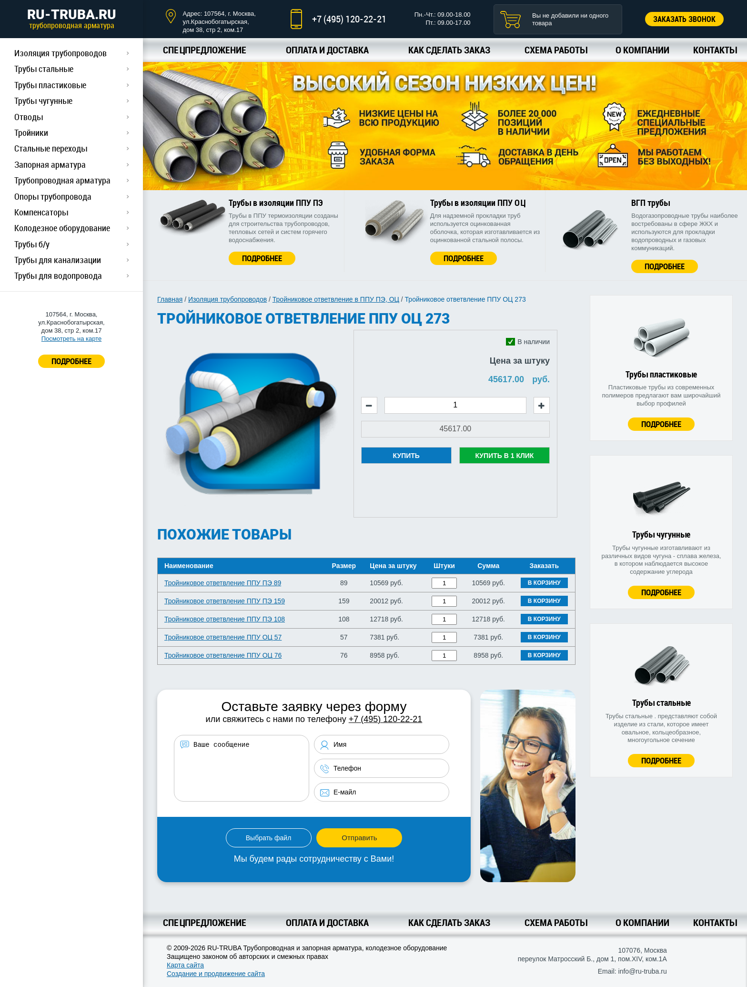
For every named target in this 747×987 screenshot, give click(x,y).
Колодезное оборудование (62, 228)
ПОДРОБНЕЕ (71, 361)
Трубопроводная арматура (62, 180)
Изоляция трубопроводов (60, 53)
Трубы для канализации (57, 259)
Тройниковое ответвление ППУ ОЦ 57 (223, 637)
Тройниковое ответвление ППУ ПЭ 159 (224, 601)
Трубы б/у (32, 244)
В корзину (544, 583)
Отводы (28, 116)
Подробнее (262, 258)
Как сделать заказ (449, 49)
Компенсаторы (41, 212)
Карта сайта (185, 965)
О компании (642, 49)
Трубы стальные (43, 68)
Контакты (715, 49)
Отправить (359, 838)
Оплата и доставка (327, 49)
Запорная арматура (50, 164)
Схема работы (556, 49)
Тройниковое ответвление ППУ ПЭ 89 (222, 583)
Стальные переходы (50, 148)
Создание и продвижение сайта (216, 973)
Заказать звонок (684, 19)
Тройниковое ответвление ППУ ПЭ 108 (224, 619)
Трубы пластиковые (50, 85)
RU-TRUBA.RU (71, 19)
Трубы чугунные (43, 100)
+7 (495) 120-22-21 (349, 18)
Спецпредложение (204, 49)
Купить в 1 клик (504, 455)
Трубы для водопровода (58, 275)
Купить (406, 455)
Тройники (31, 132)
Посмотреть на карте (71, 338)
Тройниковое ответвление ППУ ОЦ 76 (223, 655)
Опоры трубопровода (52, 196)
